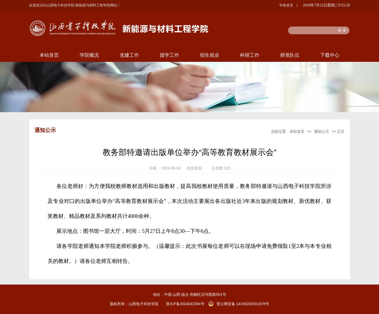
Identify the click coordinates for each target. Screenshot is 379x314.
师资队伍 (289, 55)
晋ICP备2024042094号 (185, 304)
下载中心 (329, 55)
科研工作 (249, 55)
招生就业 (209, 55)
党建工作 (129, 55)
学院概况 (89, 55)
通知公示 (321, 131)
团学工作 (169, 55)
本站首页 (49, 55)
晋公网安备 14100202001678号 (242, 304)
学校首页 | (288, 5)
